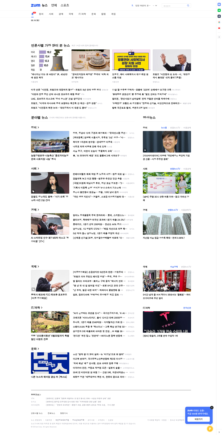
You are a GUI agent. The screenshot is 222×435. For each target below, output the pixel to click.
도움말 (110, 420)
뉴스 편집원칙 (36, 420)
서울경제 (34, 82)
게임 (113, 14)
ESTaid (35, 427)
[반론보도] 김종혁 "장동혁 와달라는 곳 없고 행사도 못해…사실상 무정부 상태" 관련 (78, 398)
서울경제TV (186, 209)
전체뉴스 (51, 413)
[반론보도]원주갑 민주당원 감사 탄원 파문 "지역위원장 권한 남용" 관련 (73, 401)
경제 (61, 14)
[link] (219, 4)
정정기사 (35, 394)
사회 (51, 14)
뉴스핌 (164, 127)
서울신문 (115, 82)
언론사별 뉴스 (37, 413)
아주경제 (74, 82)
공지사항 (91, 420)
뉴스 (45, 5)
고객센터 (101, 420)
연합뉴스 (156, 82)
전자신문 (187, 307)
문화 (93, 14)
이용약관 (48, 420)
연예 (54, 5)
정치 (41, 14)
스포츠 (65, 5)
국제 (71, 14)
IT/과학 (82, 14)
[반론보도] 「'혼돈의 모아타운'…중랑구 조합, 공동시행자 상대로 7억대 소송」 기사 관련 (80, 405)
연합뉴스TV (175, 127)
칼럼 (103, 14)
